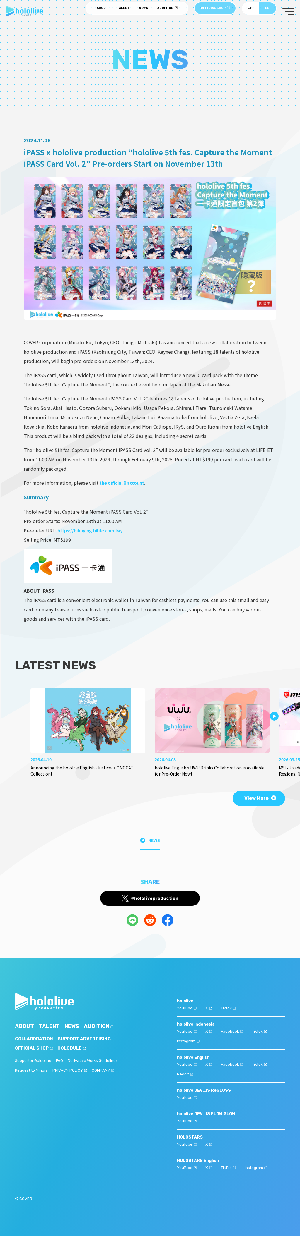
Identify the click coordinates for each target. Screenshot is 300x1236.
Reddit (185, 1072)
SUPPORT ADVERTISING (88, 1039)
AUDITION (167, 12)
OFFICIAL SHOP (215, 12)
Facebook (232, 1030)
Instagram (189, 1040)
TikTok (229, 1007)
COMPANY (104, 1070)
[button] (274, 716)
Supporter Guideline (33, 1060)
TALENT (123, 12)
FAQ (60, 1060)
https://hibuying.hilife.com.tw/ (93, 530)
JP (250, 12)
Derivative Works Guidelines (95, 1060)
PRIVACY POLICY (71, 1070)
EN (267, 12)
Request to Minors (32, 1070)
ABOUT (102, 12)
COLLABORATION (35, 1039)
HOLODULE (75, 1048)
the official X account (124, 482)
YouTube (187, 1007)
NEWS (143, 12)
